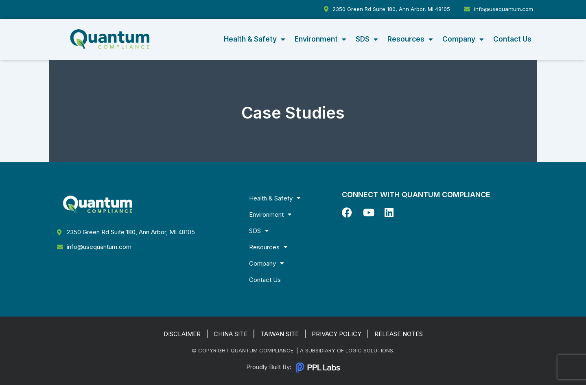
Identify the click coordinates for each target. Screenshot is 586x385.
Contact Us (512, 39)
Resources (410, 39)
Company (463, 39)
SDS (367, 39)
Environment (320, 39)
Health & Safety (254, 39)
